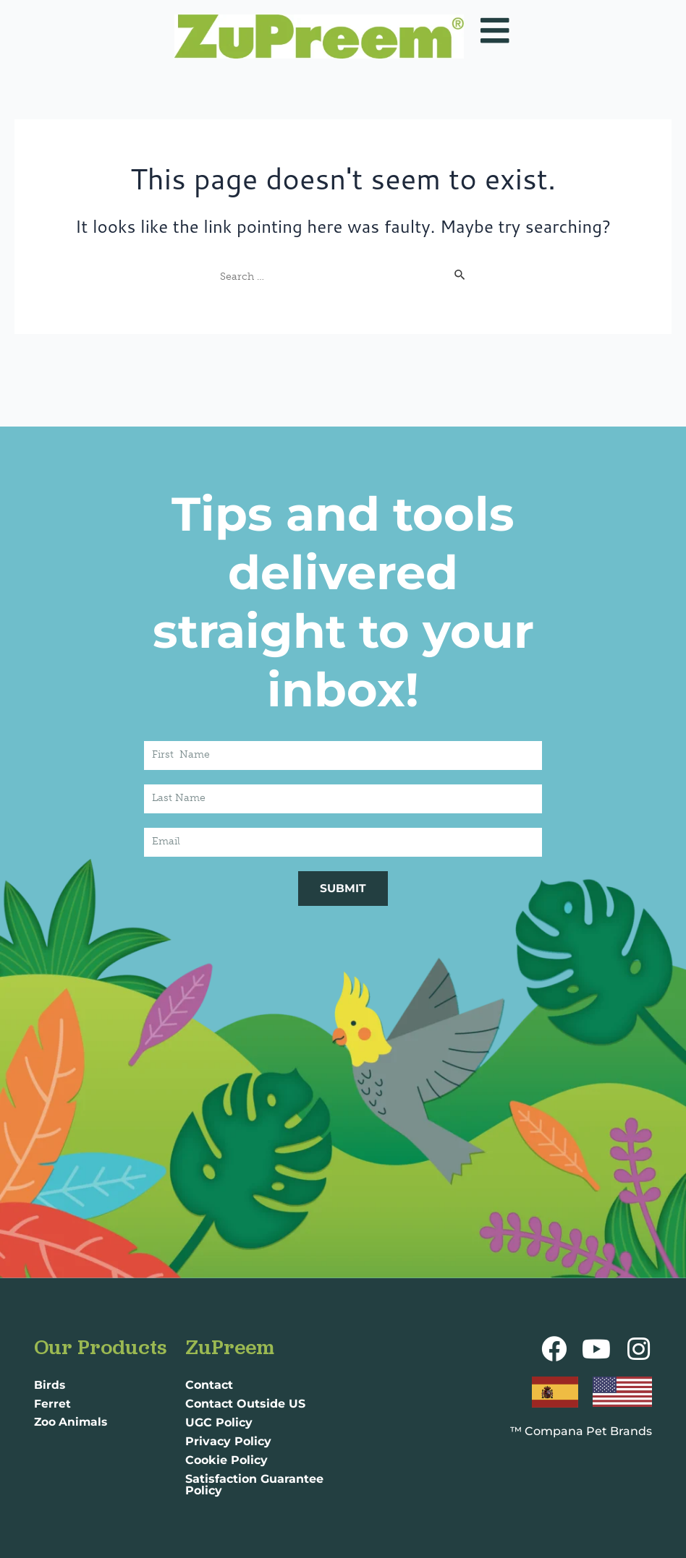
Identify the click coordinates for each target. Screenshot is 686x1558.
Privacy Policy (228, 1441)
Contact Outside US (245, 1404)
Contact (209, 1385)
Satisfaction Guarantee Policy (254, 1484)
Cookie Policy (226, 1460)
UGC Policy (219, 1422)
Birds (50, 1385)
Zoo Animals (72, 1422)
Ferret (52, 1404)
